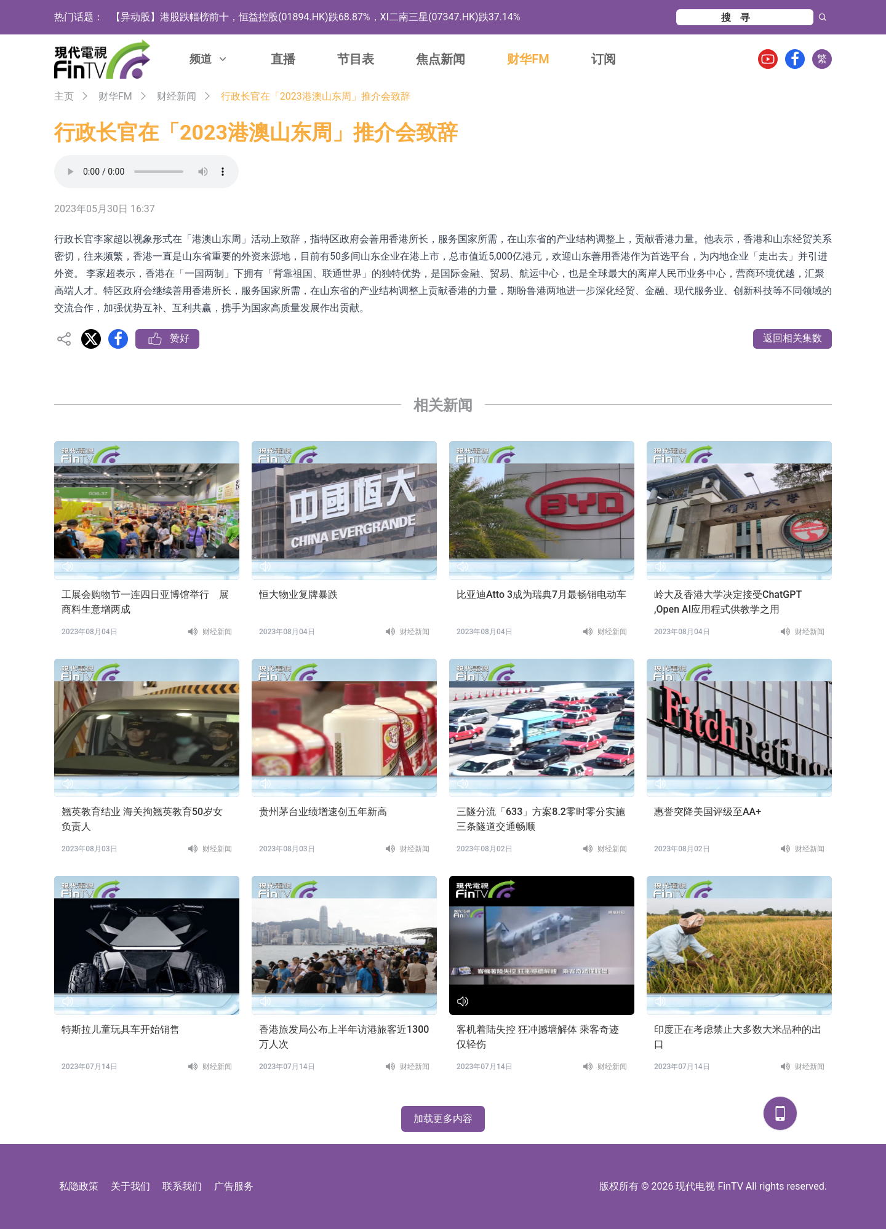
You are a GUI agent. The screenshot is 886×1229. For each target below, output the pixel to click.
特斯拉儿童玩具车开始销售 (121, 1029)
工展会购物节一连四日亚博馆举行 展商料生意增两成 (145, 602)
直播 (283, 59)
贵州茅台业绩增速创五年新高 (323, 811)
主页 (64, 96)
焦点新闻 (440, 59)
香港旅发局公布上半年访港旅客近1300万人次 (344, 1037)
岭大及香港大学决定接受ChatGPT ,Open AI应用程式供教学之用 (728, 602)
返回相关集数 (792, 338)
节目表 (355, 59)
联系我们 (182, 1186)
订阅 (603, 59)
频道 (209, 58)
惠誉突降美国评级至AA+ (707, 811)
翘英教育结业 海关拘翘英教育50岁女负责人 (142, 819)
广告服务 (233, 1186)
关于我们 (130, 1186)
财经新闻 (176, 96)
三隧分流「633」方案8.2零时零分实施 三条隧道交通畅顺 (541, 819)
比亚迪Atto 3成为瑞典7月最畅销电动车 (541, 594)
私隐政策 (78, 1186)
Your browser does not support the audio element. (146, 171)
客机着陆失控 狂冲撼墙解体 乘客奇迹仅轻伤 (538, 1037)
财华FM (528, 59)
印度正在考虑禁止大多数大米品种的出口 (737, 1037)
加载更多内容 (443, 1118)
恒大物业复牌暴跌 (298, 594)
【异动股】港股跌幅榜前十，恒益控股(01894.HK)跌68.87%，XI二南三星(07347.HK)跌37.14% (316, 17)
